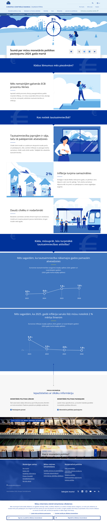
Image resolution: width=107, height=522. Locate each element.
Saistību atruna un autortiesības (53, 471)
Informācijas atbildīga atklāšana (53, 476)
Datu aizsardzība (70, 468)
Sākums (8, 14)
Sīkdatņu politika (70, 475)
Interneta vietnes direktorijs (14, 485)
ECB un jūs (89, 7)
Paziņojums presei (18, 410)
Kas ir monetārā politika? (73, 453)
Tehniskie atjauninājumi (51, 473)
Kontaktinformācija (28, 479)
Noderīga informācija (29, 473)
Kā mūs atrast (27, 481)
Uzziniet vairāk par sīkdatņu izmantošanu (66, 513)
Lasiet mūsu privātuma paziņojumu (41, 513)
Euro (52, 11)
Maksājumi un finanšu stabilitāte (32, 11)
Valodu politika (69, 480)
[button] (95, 3)
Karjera (97, 7)
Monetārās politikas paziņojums (70, 410)
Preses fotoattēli (28, 476)
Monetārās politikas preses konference (37, 14)
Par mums (81, 7)
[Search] (84, 3)
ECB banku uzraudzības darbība (90, 11)
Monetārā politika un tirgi (14, 11)
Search (92, 3)
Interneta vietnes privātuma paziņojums (73, 471)
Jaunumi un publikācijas (71, 11)
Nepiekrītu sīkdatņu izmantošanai (77, 517)
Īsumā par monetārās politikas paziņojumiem (60, 14)
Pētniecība (59, 11)
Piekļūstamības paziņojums (73, 477)
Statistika (46, 11)
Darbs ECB (26, 471)
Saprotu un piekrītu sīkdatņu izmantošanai (30, 517)
